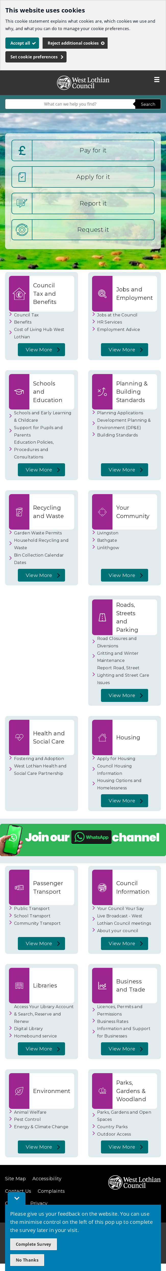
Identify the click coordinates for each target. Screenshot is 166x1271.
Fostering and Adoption (39, 758)
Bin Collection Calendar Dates (39, 559)
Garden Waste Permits (38, 533)
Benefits (23, 322)
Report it (93, 203)
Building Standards (117, 435)
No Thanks (27, 1260)
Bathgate (107, 540)
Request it (93, 229)
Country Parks (112, 1126)
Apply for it (93, 177)
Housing (128, 737)
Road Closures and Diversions (117, 642)
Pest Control (27, 1119)
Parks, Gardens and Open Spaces (124, 1116)
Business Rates (112, 1021)
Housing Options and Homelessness (119, 784)
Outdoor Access (114, 1134)
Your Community (133, 511)
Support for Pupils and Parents (38, 431)
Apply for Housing (116, 758)
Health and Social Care (49, 737)
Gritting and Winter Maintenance (118, 657)
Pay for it (93, 150)
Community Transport (37, 923)
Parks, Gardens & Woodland (131, 1090)
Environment (51, 1091)
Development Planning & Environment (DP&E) (124, 424)
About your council (117, 930)
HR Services (109, 322)
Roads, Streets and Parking (127, 617)
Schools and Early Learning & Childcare (42, 416)
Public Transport (32, 908)
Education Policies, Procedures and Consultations (34, 449)
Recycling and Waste (48, 511)
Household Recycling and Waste (41, 544)
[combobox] (70, 104)
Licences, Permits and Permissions (120, 1010)
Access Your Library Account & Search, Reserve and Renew (44, 1014)
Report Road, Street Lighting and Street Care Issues (123, 675)
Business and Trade (130, 985)
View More (37, 351)
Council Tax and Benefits (45, 293)
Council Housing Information (114, 770)
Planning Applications (120, 412)
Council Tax (26, 315)
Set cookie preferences (34, 57)
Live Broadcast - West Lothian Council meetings (124, 920)
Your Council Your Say (120, 908)
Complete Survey (33, 1244)
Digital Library (28, 1028)
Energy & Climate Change (41, 1126)
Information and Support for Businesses (123, 1032)
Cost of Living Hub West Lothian (39, 333)
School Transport (32, 916)
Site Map (15, 1179)
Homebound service (35, 1036)
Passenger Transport (48, 887)
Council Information (133, 887)
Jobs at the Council (117, 315)
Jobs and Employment (134, 293)
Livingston (108, 533)
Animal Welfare (30, 1112)
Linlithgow (108, 547)
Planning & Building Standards (132, 391)
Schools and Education (47, 391)
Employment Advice (118, 329)
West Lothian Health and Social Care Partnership (40, 770)
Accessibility (46, 1179)
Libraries (45, 985)
